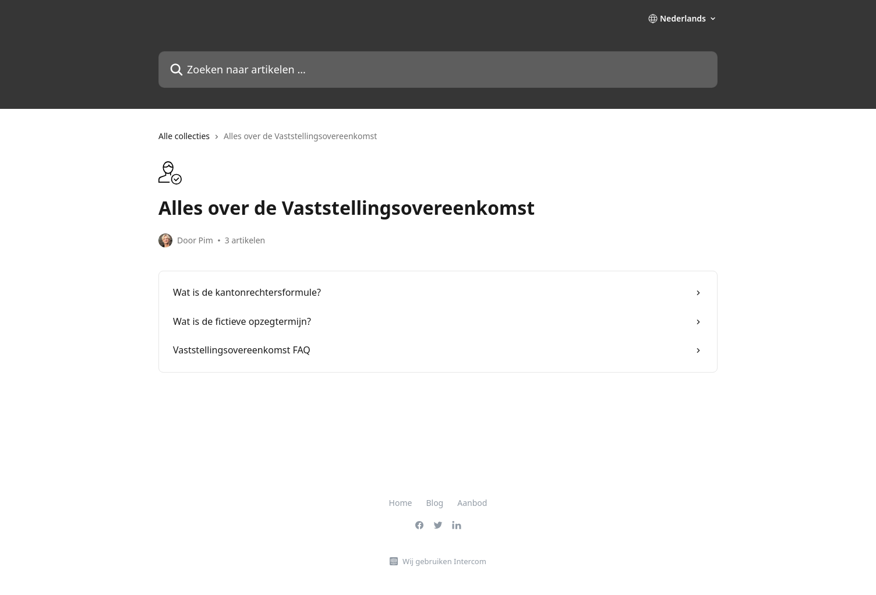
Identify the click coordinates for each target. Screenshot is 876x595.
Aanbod (472, 502)
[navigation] (438, 141)
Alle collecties (184, 135)
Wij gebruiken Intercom (444, 561)
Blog (434, 502)
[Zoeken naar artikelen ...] (438, 69)
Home (400, 502)
